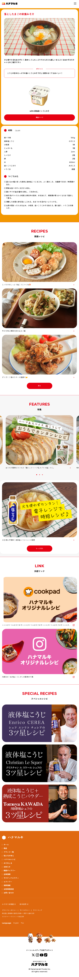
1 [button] (36, 474)
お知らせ (7, 867)
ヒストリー (8, 882)
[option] (39, 442)
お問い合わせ (9, 893)
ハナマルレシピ (9, 859)
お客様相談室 (9, 889)
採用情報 (7, 885)
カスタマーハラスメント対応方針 (13, 917)
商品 (5, 848)
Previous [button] (2, 475)
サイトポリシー (25, 910)
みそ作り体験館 (8, 904)
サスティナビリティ (11, 878)
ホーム (6, 845)
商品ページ (39, 117)
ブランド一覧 (9, 852)
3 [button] (42, 474)
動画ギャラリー (9, 871)
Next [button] (76, 475)
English (16, 923)
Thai (22, 923)
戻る (39, 386)
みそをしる (8, 863)
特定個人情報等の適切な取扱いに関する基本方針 (18, 913)
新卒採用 (23, 904)
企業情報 (7, 874)
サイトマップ (37, 910)
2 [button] (39, 474)
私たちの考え (9, 856)
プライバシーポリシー (9, 910)
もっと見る (39, 548)
